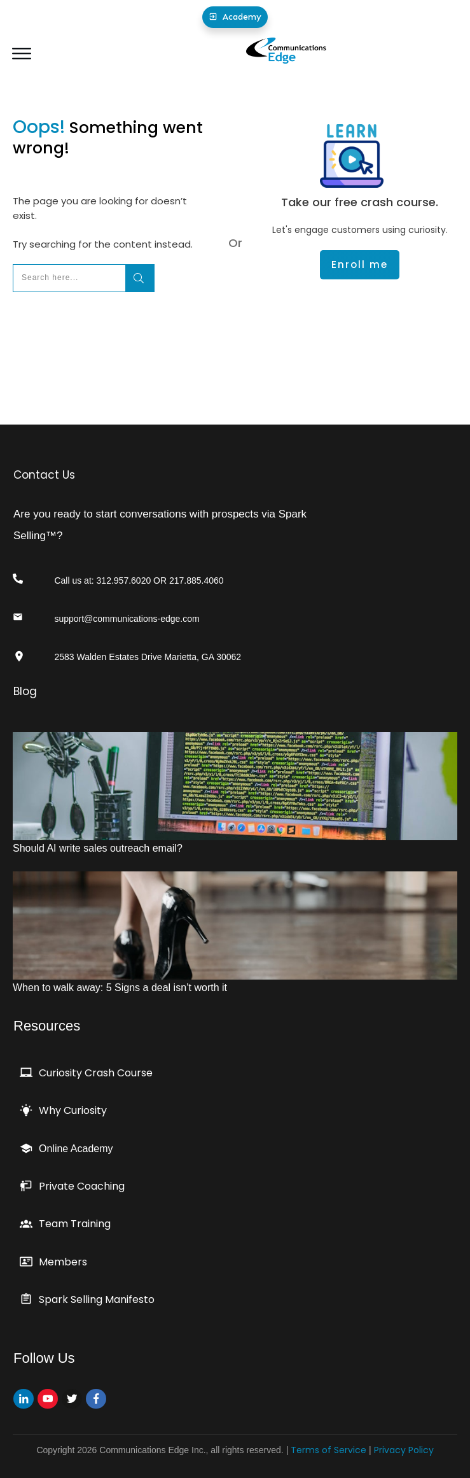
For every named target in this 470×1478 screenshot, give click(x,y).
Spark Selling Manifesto (97, 1299)
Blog (25, 691)
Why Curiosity (73, 1110)
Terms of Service (328, 1450)
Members (63, 1262)
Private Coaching (82, 1186)
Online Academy (76, 1148)
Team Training (75, 1223)
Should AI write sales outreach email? (98, 848)
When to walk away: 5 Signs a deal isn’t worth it (120, 987)
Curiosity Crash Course (96, 1073)
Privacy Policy (404, 1450)
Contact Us (44, 474)
